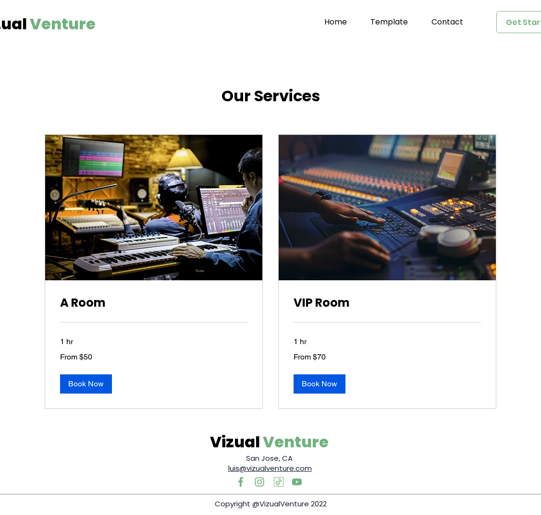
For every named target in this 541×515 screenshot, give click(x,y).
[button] (86, 384)
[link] (153, 303)
